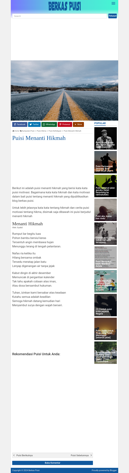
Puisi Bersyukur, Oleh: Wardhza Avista (104, 264)
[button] (78, 124)
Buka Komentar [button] (52, 463)
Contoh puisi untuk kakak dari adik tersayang (105, 240)
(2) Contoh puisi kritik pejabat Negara (104, 311)
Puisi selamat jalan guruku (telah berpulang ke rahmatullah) (105, 191)
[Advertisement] (64, 39)
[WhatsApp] (49, 124)
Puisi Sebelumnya (80, 455)
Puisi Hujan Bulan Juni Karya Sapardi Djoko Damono (105, 144)
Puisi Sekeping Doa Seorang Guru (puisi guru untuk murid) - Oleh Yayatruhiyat (105, 357)
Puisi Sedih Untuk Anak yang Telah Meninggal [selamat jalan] (104, 334)
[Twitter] (34, 124)
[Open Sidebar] (113, 3)
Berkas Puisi (34, 470)
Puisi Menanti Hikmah (39, 138)
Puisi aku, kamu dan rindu (104, 217)
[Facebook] (19, 124)
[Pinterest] (65, 124)
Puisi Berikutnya (24, 455)
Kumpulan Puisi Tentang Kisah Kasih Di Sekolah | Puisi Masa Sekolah (105, 285)
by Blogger (112, 470)
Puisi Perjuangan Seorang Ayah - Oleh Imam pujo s (104, 168)
